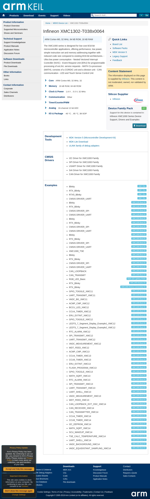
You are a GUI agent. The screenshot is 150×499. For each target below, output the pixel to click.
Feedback (117, 60)
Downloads (69, 466)
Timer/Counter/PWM (59, 102)
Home (47, 23)
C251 (65, 479)
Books (6, 75)
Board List (117, 44)
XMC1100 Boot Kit (138, 202)
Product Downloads (12, 62)
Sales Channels (11, 92)
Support (54, 15)
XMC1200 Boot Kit (138, 218)
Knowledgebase (99, 470)
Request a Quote (130, 473)
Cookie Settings (43, 492)
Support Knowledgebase (15, 42)
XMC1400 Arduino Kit (137, 283)
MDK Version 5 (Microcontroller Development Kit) (92, 137)
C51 (64, 473)
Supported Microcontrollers (16, 29)
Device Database (40, 482)
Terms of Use (57, 492)
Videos (66, 15)
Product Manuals (11, 46)
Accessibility (76, 492)
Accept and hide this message (19, 469)
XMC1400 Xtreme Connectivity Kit (133, 287)
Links (6, 79)
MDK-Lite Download (78, 142)
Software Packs (119, 48)
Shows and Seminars (13, 33)
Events (42, 15)
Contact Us (98, 492)
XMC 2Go (142, 186)
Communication (57, 97)
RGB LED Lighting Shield (137, 279)
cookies (25, 486)
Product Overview (12, 26)
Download (29, 15)
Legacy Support (120, 56)
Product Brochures (40, 479)
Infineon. (126, 79)
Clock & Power (56, 91)
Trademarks (88, 492)
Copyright (50, 495)
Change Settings (19, 495)
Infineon (116, 99)
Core (51, 80)
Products (14, 15)
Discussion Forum (12, 53)
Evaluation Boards (40, 476)
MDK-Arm (67, 470)
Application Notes (11, 50)
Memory (53, 86)
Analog (52, 108)
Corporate (8, 88)
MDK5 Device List (60, 23)
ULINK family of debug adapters (84, 145)
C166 (65, 476)
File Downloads (10, 66)
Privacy (67, 492)
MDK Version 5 (119, 52)
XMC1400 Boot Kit (138, 255)
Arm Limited (70, 495)
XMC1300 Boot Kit (138, 234)
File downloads (69, 482)
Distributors (9, 96)
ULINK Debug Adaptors (42, 473)
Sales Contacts (129, 476)
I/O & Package (56, 113)
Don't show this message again (18, 491)
